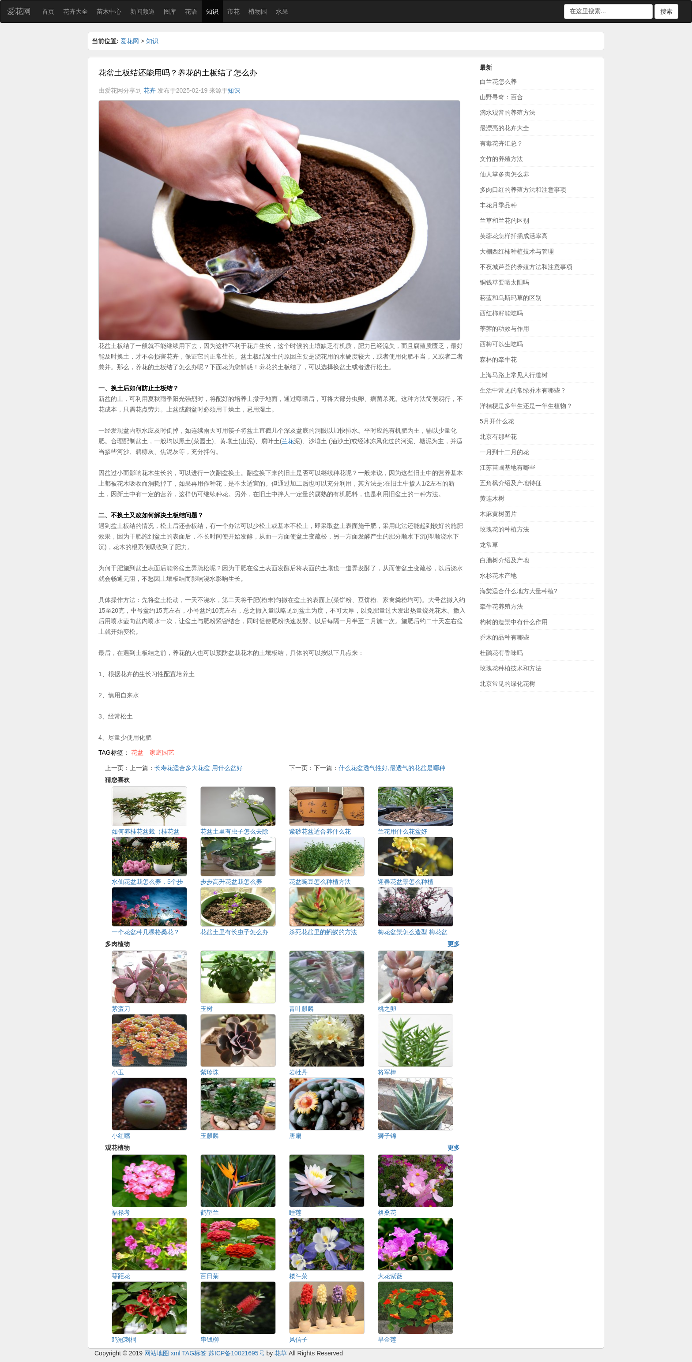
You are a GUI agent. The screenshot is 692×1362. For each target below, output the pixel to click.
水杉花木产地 (498, 575)
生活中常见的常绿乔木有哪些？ (523, 390)
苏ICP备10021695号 (236, 1353)
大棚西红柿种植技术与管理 (517, 251)
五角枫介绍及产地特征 (511, 482)
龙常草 (489, 544)
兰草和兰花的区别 (504, 220)
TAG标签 (194, 1353)
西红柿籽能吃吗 (501, 313)
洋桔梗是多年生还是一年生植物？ (526, 405)
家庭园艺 (162, 752)
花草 (281, 1353)
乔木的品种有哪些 (504, 637)
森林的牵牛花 (498, 359)
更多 (454, 943)
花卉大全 (75, 11)
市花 (233, 11)
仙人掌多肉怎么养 (504, 174)
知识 (212, 11)
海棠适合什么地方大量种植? (518, 591)
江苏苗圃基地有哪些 (507, 467)
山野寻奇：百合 (501, 97)
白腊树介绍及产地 (504, 560)
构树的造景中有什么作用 (514, 621)
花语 (191, 11)
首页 (48, 11)
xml (176, 1353)
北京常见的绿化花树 (507, 683)
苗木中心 (109, 11)
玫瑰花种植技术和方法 (511, 668)
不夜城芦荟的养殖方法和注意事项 (526, 266)
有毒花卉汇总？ (501, 143)
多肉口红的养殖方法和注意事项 (523, 189)
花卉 (149, 90)
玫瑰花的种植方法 (504, 529)
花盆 (137, 752)
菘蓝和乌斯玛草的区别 (511, 297)
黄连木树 (492, 498)
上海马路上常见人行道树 (514, 374)
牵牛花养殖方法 (501, 606)
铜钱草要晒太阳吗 (504, 282)
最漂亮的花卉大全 (504, 127)
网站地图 (156, 1353)
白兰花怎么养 (498, 81)
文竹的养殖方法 (501, 158)
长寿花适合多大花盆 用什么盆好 (198, 767)
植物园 (257, 11)
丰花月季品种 (498, 205)
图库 (170, 11)
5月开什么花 (497, 421)
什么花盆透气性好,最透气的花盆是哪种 (391, 767)
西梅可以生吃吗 (501, 344)
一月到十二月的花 (504, 452)
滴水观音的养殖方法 (507, 112)
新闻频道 (142, 11)
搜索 (666, 11)
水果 (282, 11)
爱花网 (19, 11)
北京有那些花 (498, 436)
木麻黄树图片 (498, 513)
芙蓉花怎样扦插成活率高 (514, 235)
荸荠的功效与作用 (504, 328)
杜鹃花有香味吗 (501, 652)
